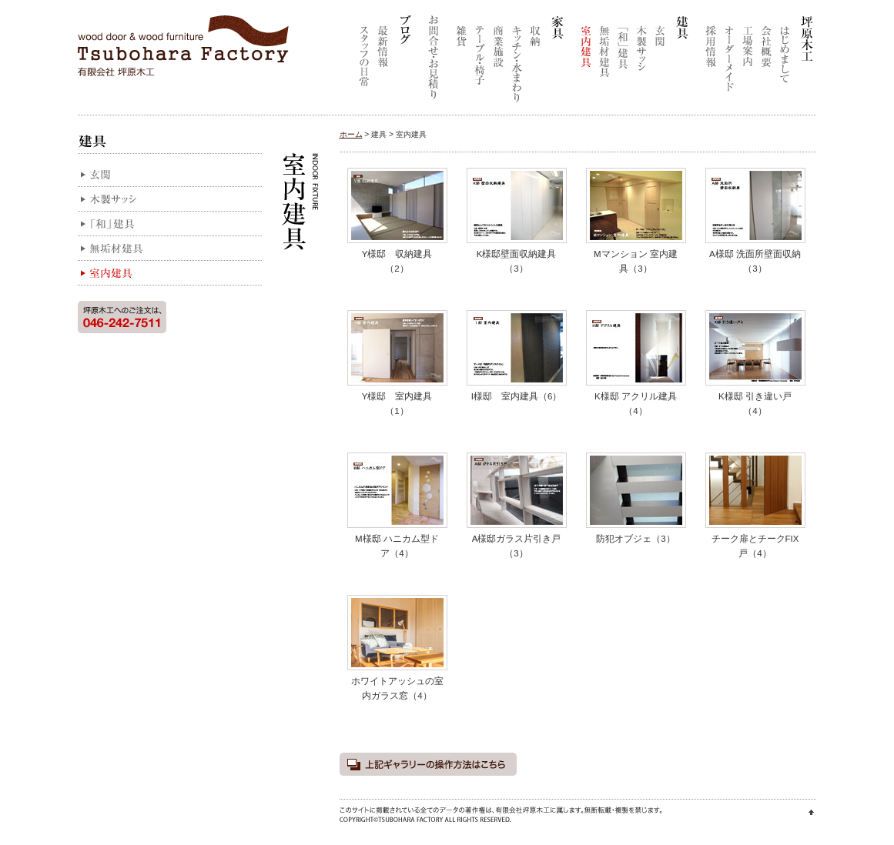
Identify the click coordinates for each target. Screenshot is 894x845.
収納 (535, 61)
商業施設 (498, 61)
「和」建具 (623, 61)
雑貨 (461, 61)
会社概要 (766, 61)
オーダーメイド (729, 61)
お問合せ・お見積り (431, 61)
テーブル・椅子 (479, 61)
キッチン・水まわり (516, 61)
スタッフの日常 (364, 61)
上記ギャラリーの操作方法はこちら (428, 764)
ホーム (351, 134)
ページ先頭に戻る (811, 812)
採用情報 (710, 61)
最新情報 (382, 61)
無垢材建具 (604, 61)
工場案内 (747, 61)
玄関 (660, 61)
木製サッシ (641, 61)
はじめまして (784, 61)
